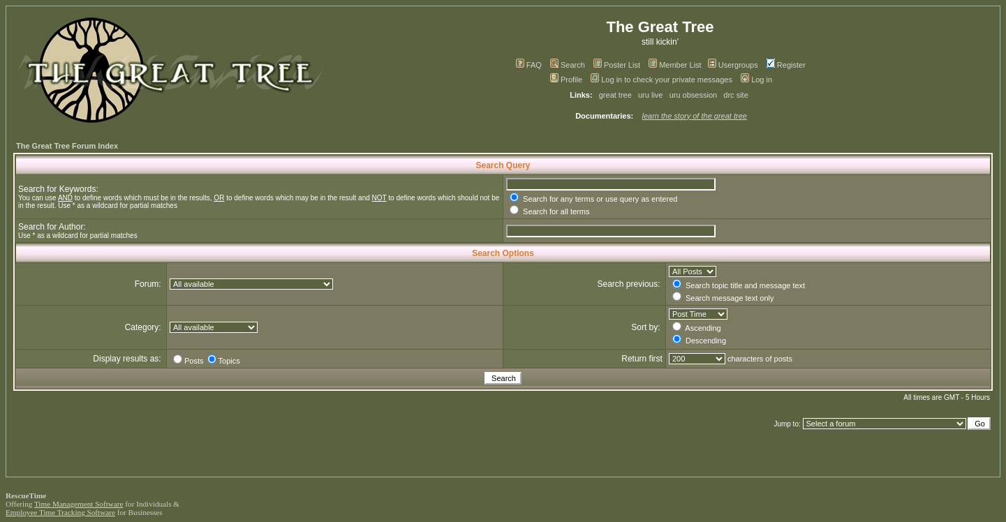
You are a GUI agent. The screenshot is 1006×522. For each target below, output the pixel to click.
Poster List (616, 65)
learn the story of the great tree (694, 116)
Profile (566, 79)
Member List (675, 65)
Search (567, 65)
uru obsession (694, 95)
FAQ (529, 65)
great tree (615, 95)
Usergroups (733, 65)
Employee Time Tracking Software (60, 512)
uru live (650, 95)
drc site (735, 95)
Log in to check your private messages (661, 79)
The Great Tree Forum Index (67, 146)
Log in (756, 79)
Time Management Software (79, 504)
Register (786, 65)
